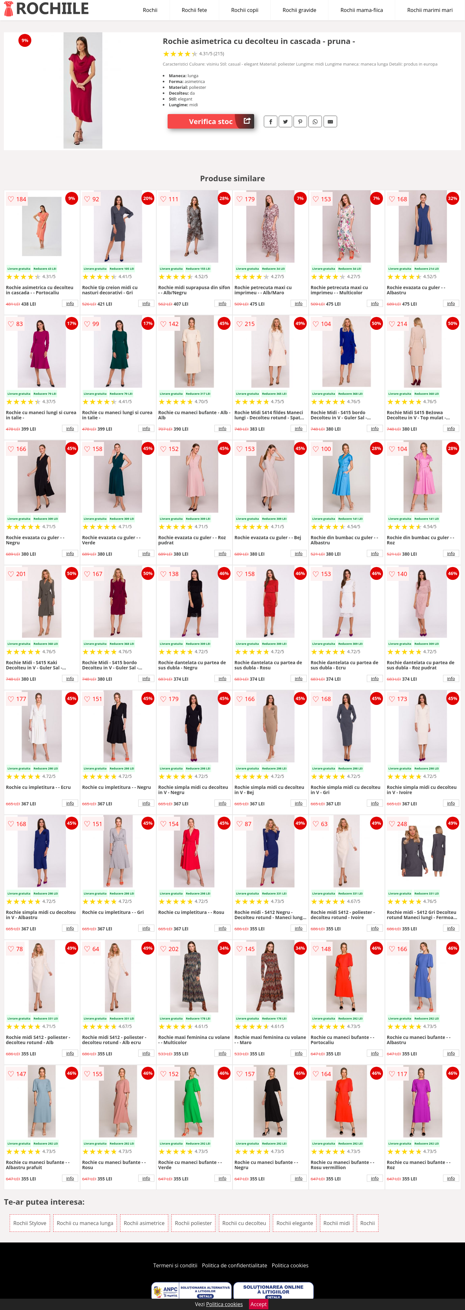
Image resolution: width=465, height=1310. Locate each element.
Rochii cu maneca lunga (85, 1223)
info (70, 303)
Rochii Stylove (29, 1223)
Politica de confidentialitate (234, 1265)
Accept (259, 1304)
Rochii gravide (299, 10)
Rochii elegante (294, 1223)
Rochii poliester (193, 1223)
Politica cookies (290, 1265)
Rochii (150, 10)
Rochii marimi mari (430, 10)
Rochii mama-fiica (361, 10)
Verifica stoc (221, 121)
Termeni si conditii (175, 1265)
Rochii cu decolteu (244, 1223)
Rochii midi (337, 1223)
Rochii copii (244, 10)
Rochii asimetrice (144, 1223)
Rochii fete (194, 10)
